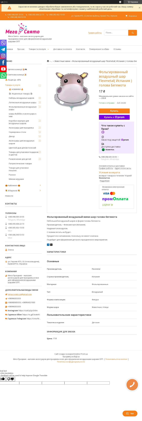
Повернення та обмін (99, 49)
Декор (12, 136)
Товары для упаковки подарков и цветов (23, 153)
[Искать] (132, 32)
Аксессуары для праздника (21, 127)
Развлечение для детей (20, 159)
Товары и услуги (12, 85)
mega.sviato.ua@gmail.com (20, 294)
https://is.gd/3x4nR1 (31, 314)
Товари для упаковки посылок (19, 169)
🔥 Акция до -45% (13, 79)
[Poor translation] (10, 379)
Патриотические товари (20, 163)
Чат (130, 413)
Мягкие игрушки (16, 179)
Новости (9, 195)
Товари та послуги (37, 49)
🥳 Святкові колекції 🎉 (16, 74)
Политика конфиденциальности (71, 362)
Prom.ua (84, 354)
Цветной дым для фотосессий (22, 147)
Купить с (114, 117)
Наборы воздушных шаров (21, 98)
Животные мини (62, 61)
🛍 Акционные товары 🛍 (21, 93)
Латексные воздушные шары (22, 102)
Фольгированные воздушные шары (23, 108)
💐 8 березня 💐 (12, 190)
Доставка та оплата (62, 49)
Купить (114, 111)
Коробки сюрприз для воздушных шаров (19, 122)
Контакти (80, 49)
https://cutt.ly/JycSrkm (28, 310)
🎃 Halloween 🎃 (12, 185)
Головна (9, 49)
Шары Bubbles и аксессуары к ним (22, 115)
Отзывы (117, 49)
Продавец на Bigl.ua (71, 356)
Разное (12, 174)
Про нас (20, 49)
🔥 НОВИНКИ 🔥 (16, 89)
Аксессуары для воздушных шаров (21, 142)
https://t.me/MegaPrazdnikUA (40, 318)
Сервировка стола (17, 132)
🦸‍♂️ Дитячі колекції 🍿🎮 (16, 69)
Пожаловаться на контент (116, 359)
